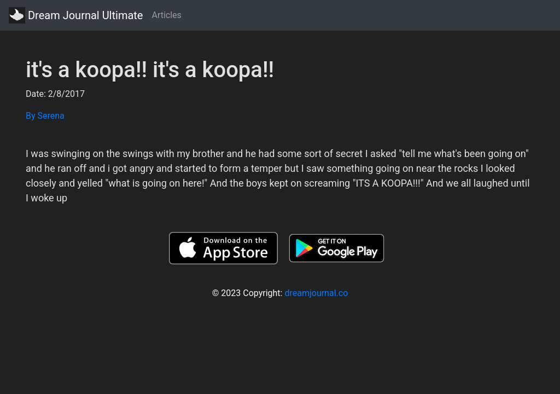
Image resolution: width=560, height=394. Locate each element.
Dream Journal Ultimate (76, 15)
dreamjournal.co (316, 293)
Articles (166, 15)
